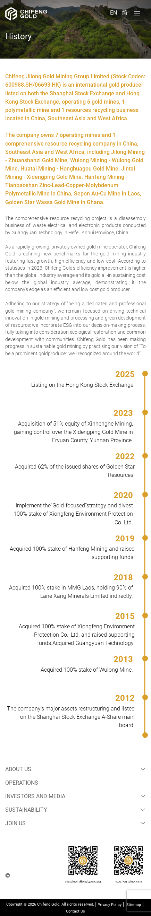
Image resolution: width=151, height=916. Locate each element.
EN (114, 12)
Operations (21, 782)
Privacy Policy (109, 904)
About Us (18, 769)
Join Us (15, 823)
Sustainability (26, 809)
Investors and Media (35, 796)
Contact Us (75, 911)
